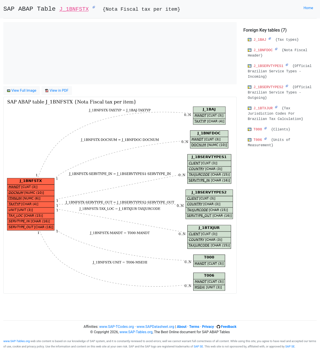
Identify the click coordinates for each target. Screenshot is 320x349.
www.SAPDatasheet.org (155, 327)
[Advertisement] (120, 53)
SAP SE (198, 346)
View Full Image (21, 90)
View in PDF (56, 90)
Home (308, 8)
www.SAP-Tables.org (136, 332)
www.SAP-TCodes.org (116, 327)
